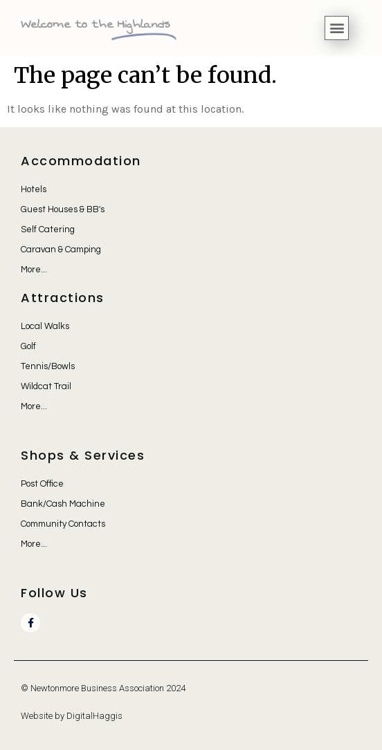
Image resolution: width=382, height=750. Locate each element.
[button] (337, 28)
